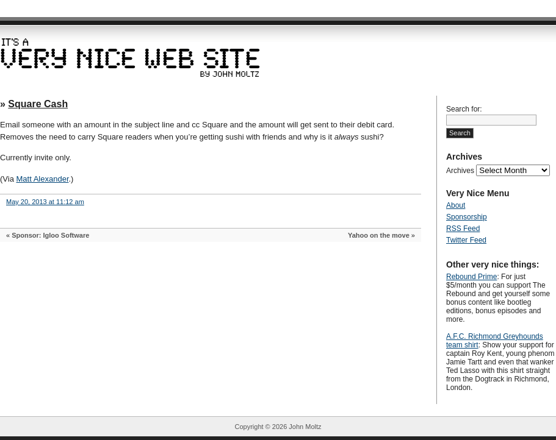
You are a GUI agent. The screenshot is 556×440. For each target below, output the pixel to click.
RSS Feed (463, 228)
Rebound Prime (471, 276)
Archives (460, 170)
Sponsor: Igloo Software (50, 235)
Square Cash (38, 104)
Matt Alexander (42, 178)
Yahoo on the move (379, 235)
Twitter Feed (466, 240)
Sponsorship (466, 217)
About (455, 205)
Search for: (464, 109)
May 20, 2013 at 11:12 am (45, 201)
